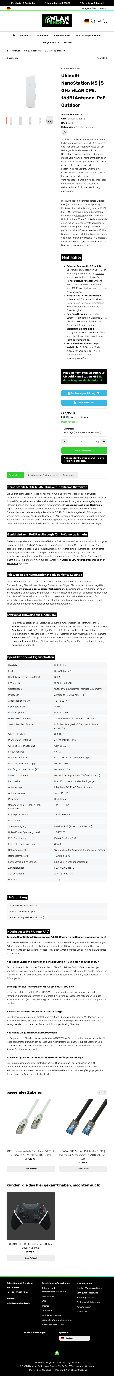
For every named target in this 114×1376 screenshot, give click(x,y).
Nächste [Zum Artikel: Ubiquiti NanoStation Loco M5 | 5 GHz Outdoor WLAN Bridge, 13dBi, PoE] (102, 58)
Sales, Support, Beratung (20, 1283)
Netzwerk (25, 35)
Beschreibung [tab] (15, 475)
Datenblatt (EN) (84, 402)
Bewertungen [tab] (69, 475)
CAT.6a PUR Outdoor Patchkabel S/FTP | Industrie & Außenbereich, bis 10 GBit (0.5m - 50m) (83, 1155)
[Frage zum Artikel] (64, 132)
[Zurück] (99, 1092)
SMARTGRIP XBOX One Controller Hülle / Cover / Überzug (30, 1246)
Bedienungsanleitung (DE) (84, 393)
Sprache (63, 1333)
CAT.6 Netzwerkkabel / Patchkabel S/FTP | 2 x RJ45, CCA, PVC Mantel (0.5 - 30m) (30, 1153)
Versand (84, 417)
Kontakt (103, 8)
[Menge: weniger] (64, 441)
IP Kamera (12, 563)
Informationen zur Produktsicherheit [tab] (42, 475)
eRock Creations (79, 1370)
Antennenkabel (61, 35)
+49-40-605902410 (17, 1292)
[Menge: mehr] (103, 441)
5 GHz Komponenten (84, 127)
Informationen (84, 1283)
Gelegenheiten (51, 42)
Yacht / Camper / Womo (88, 35)
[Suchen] (93, 21)
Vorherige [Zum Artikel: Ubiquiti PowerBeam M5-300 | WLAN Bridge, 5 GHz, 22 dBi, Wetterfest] (12, 58)
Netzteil (102, 237)
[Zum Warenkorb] (105, 21)
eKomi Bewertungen (35, 1333)
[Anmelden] (99, 21)
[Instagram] (57, 1353)
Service (67, 42)
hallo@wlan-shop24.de (18, 1303)
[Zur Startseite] (57, 21)
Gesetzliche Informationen (55, 1283)
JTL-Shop (46, 1370)
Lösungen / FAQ (88, 8)
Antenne (76, 212)
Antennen (42, 35)
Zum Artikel (31, 1169)
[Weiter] (104, 1092)
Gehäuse (80, 215)
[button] (11, 120)
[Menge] (81, 442)
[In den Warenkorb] (84, 450)
